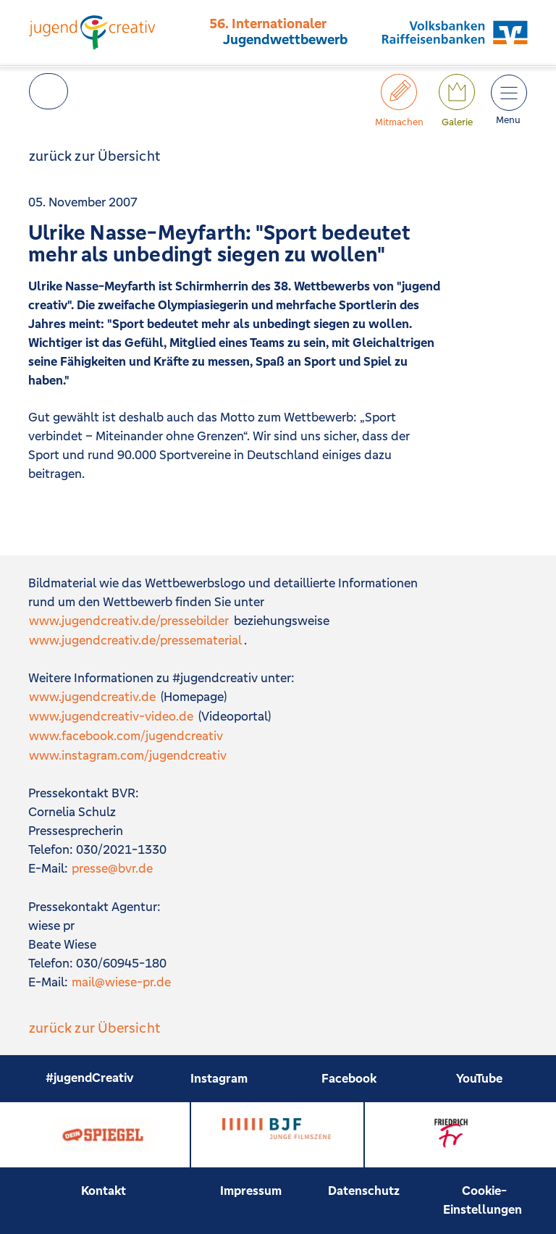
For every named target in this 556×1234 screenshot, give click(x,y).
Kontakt (103, 1191)
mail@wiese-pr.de (121, 982)
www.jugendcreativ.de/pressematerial (135, 640)
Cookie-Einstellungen (482, 1200)
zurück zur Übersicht (94, 155)
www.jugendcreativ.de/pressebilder (129, 621)
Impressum (251, 1191)
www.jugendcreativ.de (92, 697)
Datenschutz (364, 1191)
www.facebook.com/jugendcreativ (126, 736)
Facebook (348, 1078)
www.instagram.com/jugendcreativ (128, 755)
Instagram (219, 1078)
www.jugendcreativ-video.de (111, 716)
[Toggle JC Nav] (508, 92)
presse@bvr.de (112, 868)
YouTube (479, 1078)
